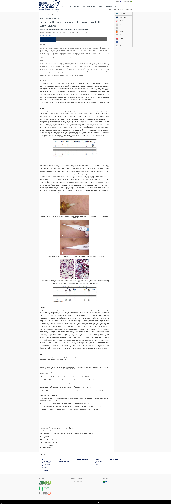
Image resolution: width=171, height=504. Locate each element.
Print (119, 24)
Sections (44, 466)
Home (63, 6)
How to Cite (120, 31)
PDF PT (119, 20)
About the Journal (46, 461)
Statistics (76, 39)
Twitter (119, 45)
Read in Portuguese (122, 13)
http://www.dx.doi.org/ (45, 35)
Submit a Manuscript (64, 461)
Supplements (98, 464)
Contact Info (45, 470)
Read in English (121, 17)
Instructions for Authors (88, 6)
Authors (76, 6)
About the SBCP (46, 462)
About (69, 6)
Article (42, 38)
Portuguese (128, 1)
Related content (94, 39)
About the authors (61, 39)
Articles (100, 6)
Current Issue (98, 461)
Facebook (120, 42)
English (119, 1)
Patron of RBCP (46, 469)
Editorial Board (46, 464)
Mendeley (120, 34)
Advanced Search (111, 6)
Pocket (119, 38)
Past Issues (98, 462)
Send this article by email (123, 27)
